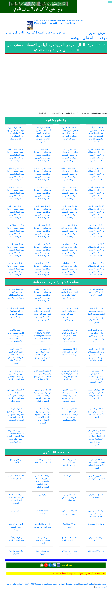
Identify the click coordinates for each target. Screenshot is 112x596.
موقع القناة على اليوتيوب (87, 38)
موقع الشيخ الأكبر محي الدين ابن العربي (38, 8)
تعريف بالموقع (100, 584)
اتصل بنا (61, 584)
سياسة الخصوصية (87, 584)
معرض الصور (98, 33)
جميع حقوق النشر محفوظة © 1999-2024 (41, 584)
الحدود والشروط (72, 584)
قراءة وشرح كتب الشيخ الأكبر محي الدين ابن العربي (35, 32)
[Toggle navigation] (110, 2)
